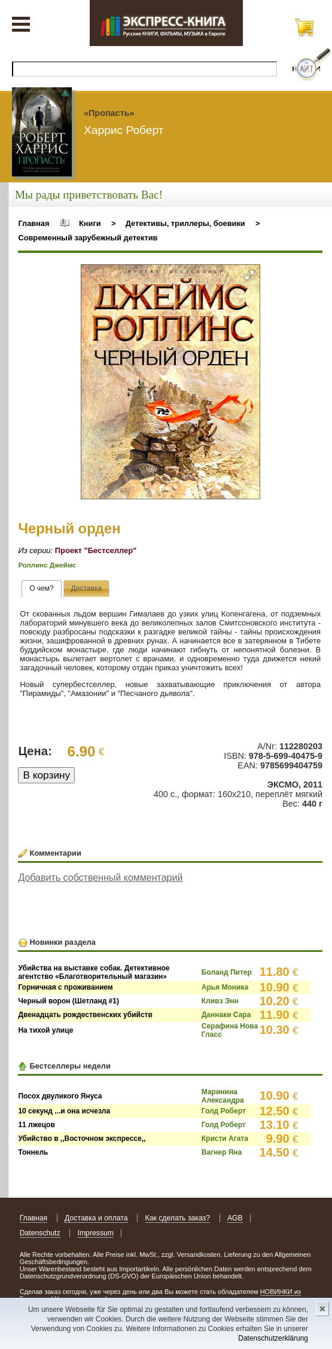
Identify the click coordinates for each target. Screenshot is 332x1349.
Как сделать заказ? (178, 1218)
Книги (90, 223)
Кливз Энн (220, 1001)
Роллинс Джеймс (47, 565)
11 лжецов (36, 1125)
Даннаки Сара (226, 1015)
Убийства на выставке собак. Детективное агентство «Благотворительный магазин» (93, 972)
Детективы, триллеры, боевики (185, 223)
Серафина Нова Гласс (230, 1030)
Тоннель (33, 1152)
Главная (33, 223)
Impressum (96, 1233)
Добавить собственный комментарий (100, 877)
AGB (235, 1218)
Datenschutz (40, 1233)
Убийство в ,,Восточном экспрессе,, (81, 1138)
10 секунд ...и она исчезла (64, 1111)
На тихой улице (45, 1030)
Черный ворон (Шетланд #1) (68, 1001)
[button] (249, 275)
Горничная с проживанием (65, 987)
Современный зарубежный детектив (87, 237)
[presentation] (41, 589)
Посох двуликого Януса (60, 1096)
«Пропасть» (109, 113)
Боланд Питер (227, 972)
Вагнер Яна (222, 1152)
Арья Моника (225, 987)
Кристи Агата (225, 1138)
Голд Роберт (224, 1111)
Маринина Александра (223, 1096)
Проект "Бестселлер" (96, 550)
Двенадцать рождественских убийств (85, 1015)
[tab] (42, 589)
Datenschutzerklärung (273, 1338)
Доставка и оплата (96, 1218)
